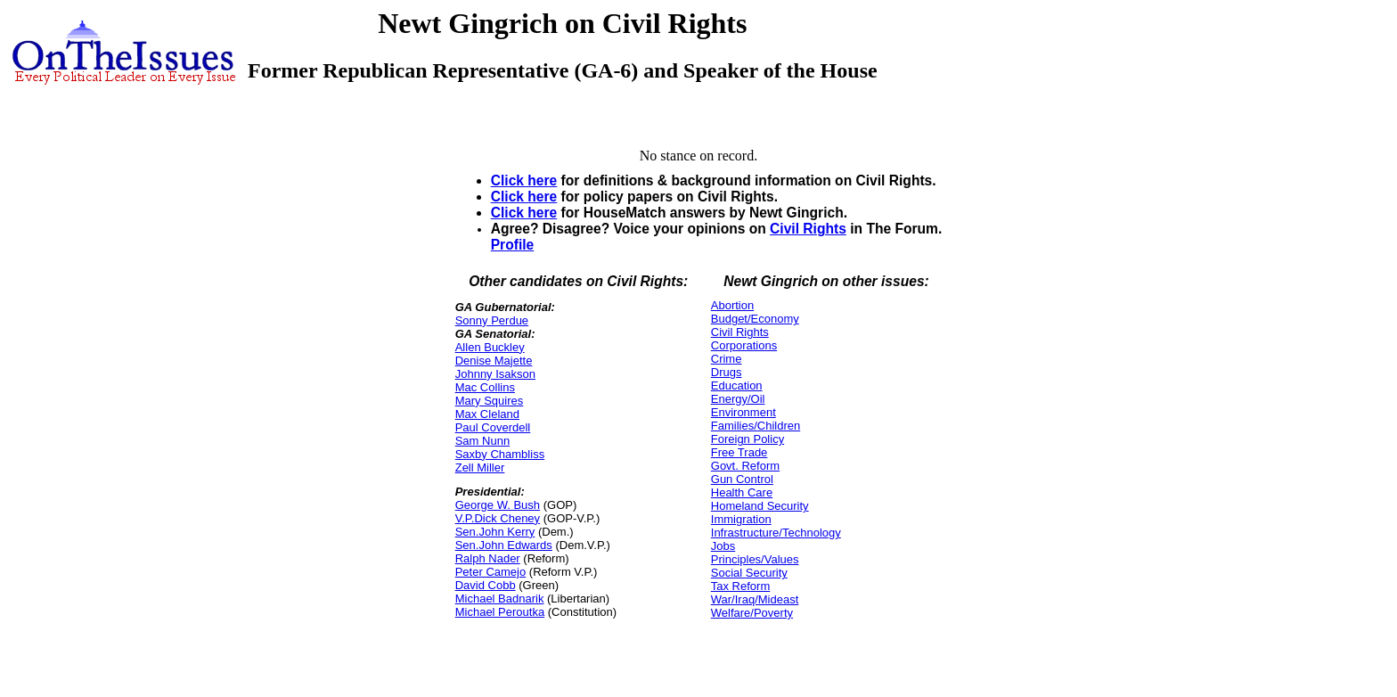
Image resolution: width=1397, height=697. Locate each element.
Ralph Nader (487, 558)
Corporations (744, 345)
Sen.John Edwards (503, 545)
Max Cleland (487, 414)
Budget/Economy (755, 318)
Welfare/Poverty (752, 612)
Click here (524, 180)
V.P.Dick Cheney (497, 518)
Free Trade (739, 452)
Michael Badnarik (499, 598)
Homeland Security (760, 505)
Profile (513, 244)
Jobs (723, 546)
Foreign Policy (747, 439)
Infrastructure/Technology (776, 532)
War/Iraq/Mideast (755, 599)
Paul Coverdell (493, 427)
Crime (726, 358)
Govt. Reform (745, 465)
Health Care (741, 492)
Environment (743, 412)
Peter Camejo (490, 571)
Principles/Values (755, 559)
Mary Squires (489, 400)
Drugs (726, 372)
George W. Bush (497, 505)
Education (737, 385)
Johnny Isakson (495, 374)
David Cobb (485, 585)
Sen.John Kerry (495, 531)
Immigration (741, 519)
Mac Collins (485, 387)
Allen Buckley (490, 347)
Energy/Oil (738, 399)
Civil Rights (808, 228)
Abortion (732, 305)
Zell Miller (480, 467)
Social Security (749, 572)
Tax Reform (740, 586)
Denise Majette (494, 360)
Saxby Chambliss (499, 454)
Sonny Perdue (491, 320)
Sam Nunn (482, 440)
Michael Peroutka (499, 612)
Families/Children (755, 425)
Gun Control (742, 479)
